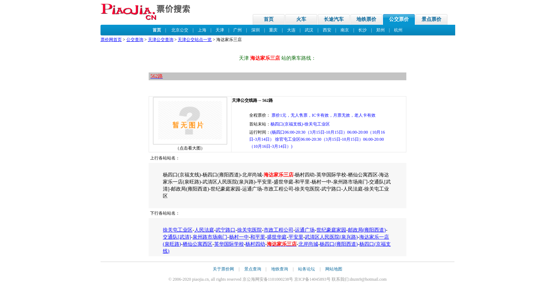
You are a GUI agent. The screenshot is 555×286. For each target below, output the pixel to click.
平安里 (295, 237)
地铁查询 (279, 269)
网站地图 (333, 269)
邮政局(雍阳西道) (367, 230)
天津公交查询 (160, 39)
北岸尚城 (308, 244)
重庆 (273, 30)
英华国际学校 (229, 244)
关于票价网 (223, 269)
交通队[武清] (177, 237)
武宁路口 (225, 230)
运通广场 (305, 230)
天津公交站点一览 (195, 39)
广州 (237, 30)
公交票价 (399, 19)
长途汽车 (334, 19)
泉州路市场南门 (210, 237)
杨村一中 (239, 237)
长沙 (362, 30)
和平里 (257, 237)
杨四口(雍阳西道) (338, 244)
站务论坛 (306, 269)
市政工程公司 (278, 230)
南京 (345, 30)
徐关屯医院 (249, 230)
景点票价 (431, 19)
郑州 (380, 30)
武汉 (309, 30)
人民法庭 (204, 230)
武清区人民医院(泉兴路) (331, 237)
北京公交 (179, 30)
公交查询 (134, 39)
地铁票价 (366, 19)
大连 (291, 30)
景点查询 (252, 269)
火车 (301, 19)
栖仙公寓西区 (197, 244)
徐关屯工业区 (178, 230)
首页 (269, 19)
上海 (202, 30)
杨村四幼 (255, 244)
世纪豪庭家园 (331, 230)
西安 (327, 30)
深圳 (255, 30)
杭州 (398, 30)
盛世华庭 (277, 237)
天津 (220, 30)
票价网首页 (111, 39)
